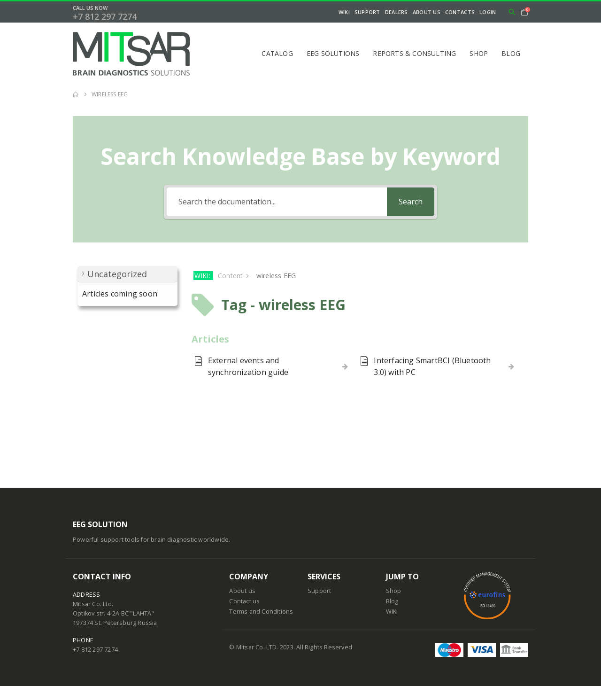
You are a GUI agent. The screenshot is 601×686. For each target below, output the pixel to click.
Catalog (277, 53)
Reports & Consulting (414, 53)
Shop (479, 53)
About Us (426, 12)
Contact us (244, 601)
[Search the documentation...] (277, 201)
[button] (512, 12)
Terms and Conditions (261, 612)
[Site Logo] (131, 54)
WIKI (344, 12)
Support (367, 12)
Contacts (460, 12)
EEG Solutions (333, 53)
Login (487, 12)
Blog (510, 53)
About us (242, 591)
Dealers (396, 12)
